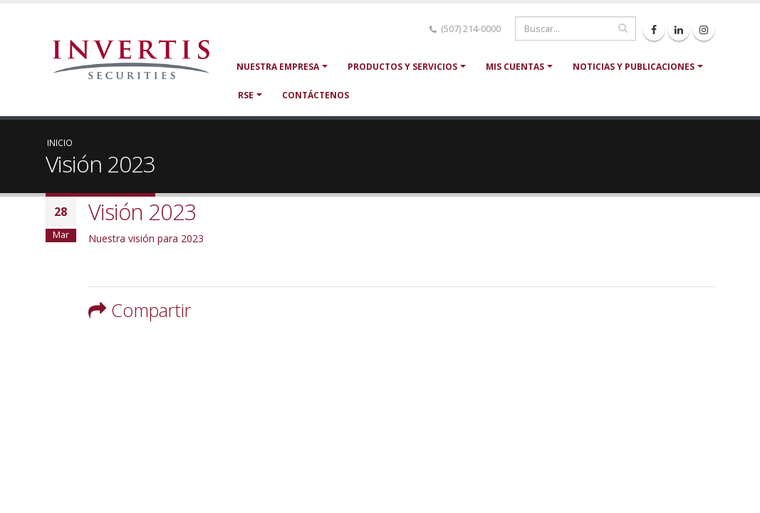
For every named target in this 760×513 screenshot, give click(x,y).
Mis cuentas (515, 67)
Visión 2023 (142, 212)
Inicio (60, 142)
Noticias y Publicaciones (633, 67)
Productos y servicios (402, 67)
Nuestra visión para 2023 (146, 238)
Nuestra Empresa (277, 67)
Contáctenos (315, 95)
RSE (246, 95)
